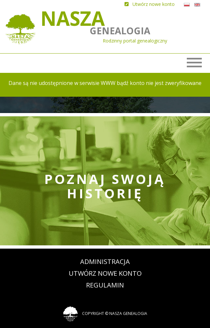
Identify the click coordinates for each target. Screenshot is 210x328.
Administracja (105, 261)
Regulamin (105, 285)
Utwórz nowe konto (105, 273)
